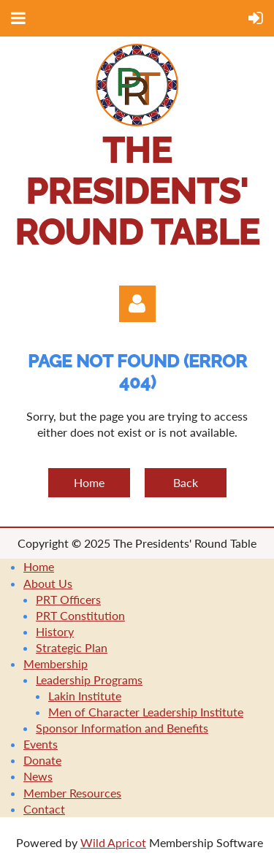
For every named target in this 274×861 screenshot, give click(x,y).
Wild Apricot (113, 842)
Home (89, 482)
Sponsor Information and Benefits (122, 728)
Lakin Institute (84, 696)
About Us (47, 583)
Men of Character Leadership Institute (145, 712)
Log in (137, 304)
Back (185, 482)
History (55, 631)
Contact (44, 809)
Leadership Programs (89, 679)
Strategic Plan (71, 647)
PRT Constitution (80, 615)
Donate (42, 760)
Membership (55, 663)
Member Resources (72, 793)
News (38, 776)
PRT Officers (68, 599)
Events (40, 744)
